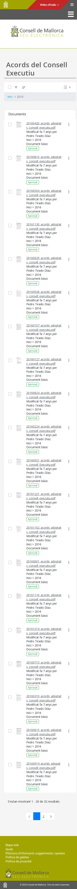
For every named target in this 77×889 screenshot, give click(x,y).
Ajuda (9, 849)
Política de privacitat (19, 861)
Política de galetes (17, 857)
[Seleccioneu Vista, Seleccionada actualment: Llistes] (67, 87)
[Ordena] (24, 87)
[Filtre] (16, 87)
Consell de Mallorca (5, 4)
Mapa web (12, 845)
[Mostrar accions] (69, 124)
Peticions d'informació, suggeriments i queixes (35, 853)
